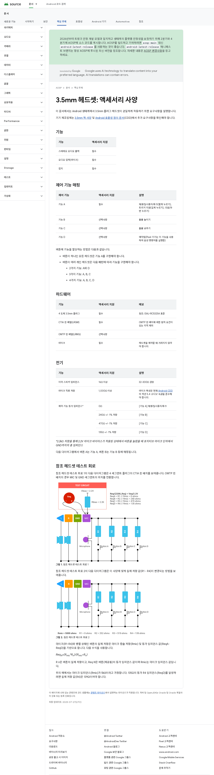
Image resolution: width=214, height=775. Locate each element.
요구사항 (53, 741)
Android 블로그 (112, 746)
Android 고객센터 (168, 735)
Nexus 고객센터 (167, 746)
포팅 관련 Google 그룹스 (116, 767)
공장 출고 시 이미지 (58, 757)
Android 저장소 (57, 735)
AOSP (59, 87)
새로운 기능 (10, 21)
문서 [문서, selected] (31, 4)
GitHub (53, 767)
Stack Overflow (167, 762)
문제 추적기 (164, 767)
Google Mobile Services (171, 757)
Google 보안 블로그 (114, 751)
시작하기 (29, 21)
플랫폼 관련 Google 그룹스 (117, 757)
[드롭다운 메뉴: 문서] (37, 4)
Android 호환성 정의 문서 (109, 118)
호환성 (79, 21)
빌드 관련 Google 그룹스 (116, 762)
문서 (6, 13)
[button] (20, 27)
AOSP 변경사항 (153, 51)
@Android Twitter (113, 735)
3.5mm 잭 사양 (83, 118)
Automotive (123, 21)
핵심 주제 (78, 87)
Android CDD (165, 390)
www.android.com (169, 751)
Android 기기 (99, 21)
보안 (45, 21)
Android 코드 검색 (56, 4)
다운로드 (53, 746)
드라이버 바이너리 (58, 762)
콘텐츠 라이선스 (98, 692)
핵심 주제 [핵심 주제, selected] (61, 21)
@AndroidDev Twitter (115, 741)
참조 (141, 21)
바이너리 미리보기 (58, 751)
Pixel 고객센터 (166, 741)
